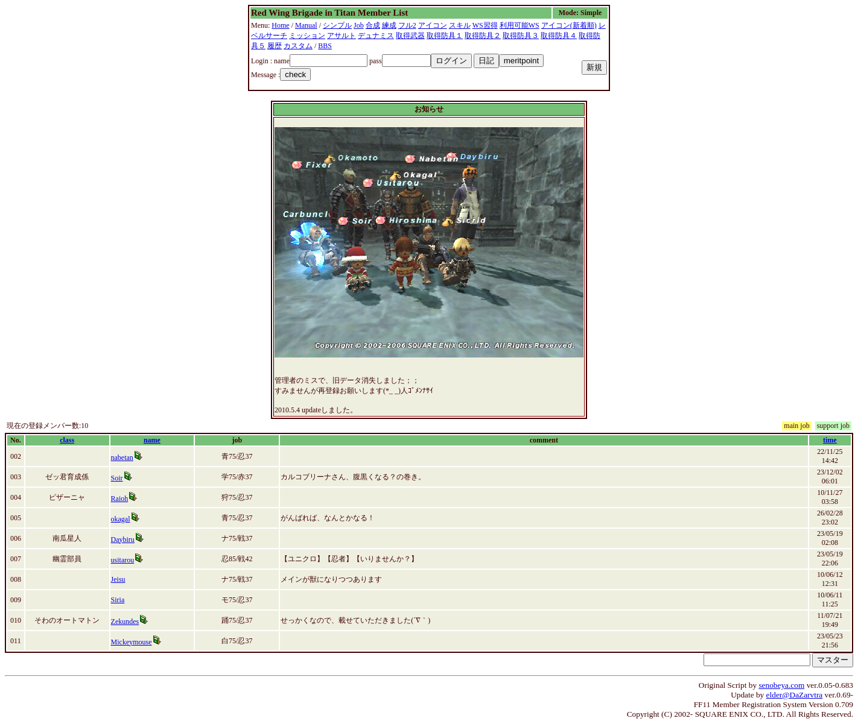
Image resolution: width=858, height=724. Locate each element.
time (830, 440)
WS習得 (485, 25)
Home (280, 25)
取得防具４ (559, 35)
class (67, 440)
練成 (389, 25)
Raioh (120, 498)
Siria (118, 600)
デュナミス (376, 35)
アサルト (341, 35)
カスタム (298, 46)
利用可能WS (519, 25)
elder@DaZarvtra (794, 694)
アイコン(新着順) (569, 25)
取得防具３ (521, 35)
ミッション (307, 35)
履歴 (274, 46)
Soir (117, 478)
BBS (325, 46)
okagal (120, 519)
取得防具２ (483, 35)
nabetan (122, 457)
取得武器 (410, 35)
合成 (373, 25)
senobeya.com (781, 685)
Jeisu (118, 579)
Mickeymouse (131, 642)
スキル (460, 25)
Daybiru (123, 539)
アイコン (432, 25)
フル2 (407, 25)
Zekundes (125, 621)
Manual (306, 25)
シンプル (337, 25)
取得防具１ (445, 35)
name (152, 440)
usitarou (123, 560)
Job (359, 25)
